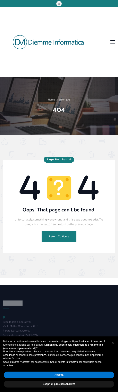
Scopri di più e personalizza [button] (59, 384)
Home (51, 99)
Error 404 (64, 99)
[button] (112, 343)
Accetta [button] (58, 374)
